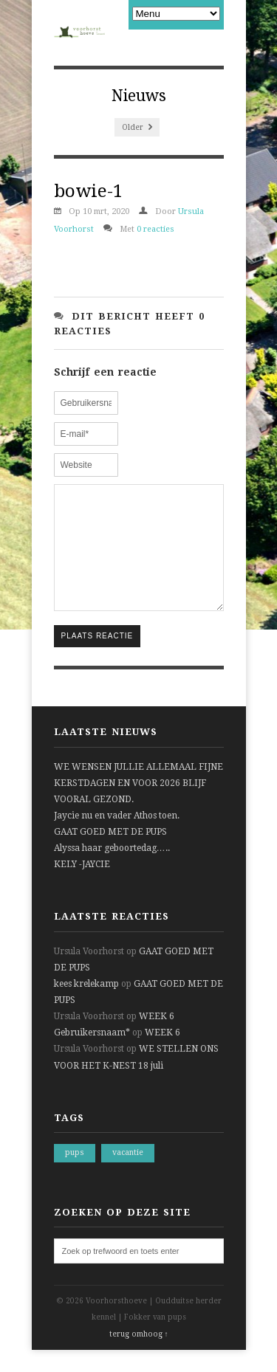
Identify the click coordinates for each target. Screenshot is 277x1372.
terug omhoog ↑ (138, 1356)
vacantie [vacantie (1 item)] (127, 1174)
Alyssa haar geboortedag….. (112, 870)
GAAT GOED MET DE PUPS (110, 854)
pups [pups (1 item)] (74, 1174)
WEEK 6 (156, 1038)
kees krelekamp (86, 1006)
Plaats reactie (97, 658)
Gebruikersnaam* (92, 1054)
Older (137, 127)
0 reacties (155, 229)
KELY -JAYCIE (82, 886)
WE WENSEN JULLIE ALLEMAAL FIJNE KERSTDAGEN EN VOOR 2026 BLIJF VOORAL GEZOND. (138, 805)
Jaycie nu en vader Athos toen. (116, 837)
